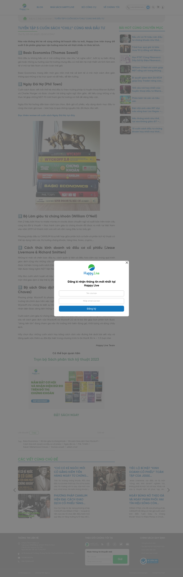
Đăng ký (91, 308)
